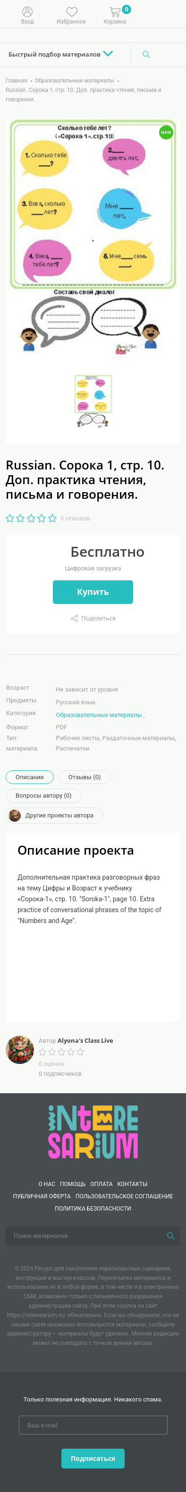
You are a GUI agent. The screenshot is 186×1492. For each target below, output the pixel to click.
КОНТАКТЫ (133, 1184)
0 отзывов (75, 518)
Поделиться (98, 618)
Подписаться (93, 1458)
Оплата (102, 1184)
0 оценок (51, 1063)
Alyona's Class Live (85, 1040)
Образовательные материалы (99, 714)
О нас (46, 1184)
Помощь (73, 1184)
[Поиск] (146, 54)
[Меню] (171, 14)
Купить (93, 591)
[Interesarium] (93, 1131)
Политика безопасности (93, 1208)
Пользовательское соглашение (124, 1196)
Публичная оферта (42, 1196)
